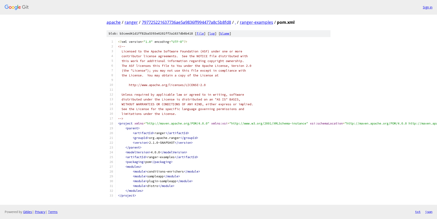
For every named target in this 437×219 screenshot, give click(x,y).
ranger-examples (256, 22)
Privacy (40, 212)
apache (114, 22)
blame (224, 33)
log (212, 33)
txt (418, 212)
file (200, 33)
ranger (131, 22)
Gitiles (27, 212)
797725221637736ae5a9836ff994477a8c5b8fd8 (186, 22)
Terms (53, 212)
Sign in (427, 7)
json (428, 212)
